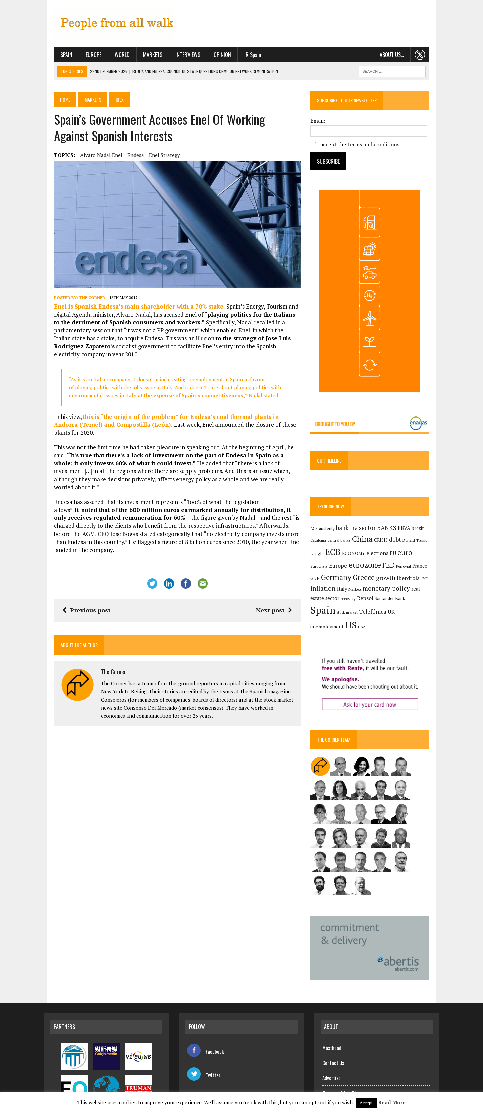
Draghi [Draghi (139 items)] (320, 556)
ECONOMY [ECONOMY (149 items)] (357, 556)
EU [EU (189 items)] (396, 555)
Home (55, 101)
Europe (83, 56)
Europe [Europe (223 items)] (323, 568)
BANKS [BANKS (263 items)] (390, 530)
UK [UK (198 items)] (359, 620)
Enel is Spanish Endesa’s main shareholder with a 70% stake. (130, 315)
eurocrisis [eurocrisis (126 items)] (426, 556)
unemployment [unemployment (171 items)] (380, 621)
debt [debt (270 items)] (399, 542)
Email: (321, 122)
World (111, 56)
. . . (430, 56)
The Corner (82, 306)
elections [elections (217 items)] (381, 555)
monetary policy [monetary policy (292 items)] (390, 591)
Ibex (112, 101)
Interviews (177, 56)
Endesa (125, 156)
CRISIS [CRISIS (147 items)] (384, 543)
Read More (392, 1102)
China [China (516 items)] (366, 542)
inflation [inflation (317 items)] (326, 591)
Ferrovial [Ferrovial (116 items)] (388, 569)
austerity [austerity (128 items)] (330, 531)
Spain (56, 56)
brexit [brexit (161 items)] (421, 531)
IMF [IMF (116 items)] (417, 581)
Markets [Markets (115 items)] (358, 592)
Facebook (205, 1028)
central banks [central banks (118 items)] (342, 543)
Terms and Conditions (343, 1070)
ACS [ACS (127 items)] (317, 531)
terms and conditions (377, 146)
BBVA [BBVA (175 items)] (407, 530)
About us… (402, 56)
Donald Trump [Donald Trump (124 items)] (418, 543)
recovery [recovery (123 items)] (336, 606)
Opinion (212, 56)
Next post (277, 587)
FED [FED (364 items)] (373, 568)
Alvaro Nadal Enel (91, 156)
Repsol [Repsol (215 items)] (353, 606)
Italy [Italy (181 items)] (346, 592)
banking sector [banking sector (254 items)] (359, 530)
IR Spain (242, 56)
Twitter (203, 1052)
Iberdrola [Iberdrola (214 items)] (401, 581)
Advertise (331, 1055)
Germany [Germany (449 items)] (329, 580)
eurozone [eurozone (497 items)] (349, 568)
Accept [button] (366, 1103)
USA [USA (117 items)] (415, 621)
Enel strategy (154, 156)
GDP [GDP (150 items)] (418, 569)
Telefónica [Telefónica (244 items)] (340, 620)
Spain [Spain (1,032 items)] (407, 604)
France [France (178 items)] (404, 569)
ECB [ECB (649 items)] (336, 554)
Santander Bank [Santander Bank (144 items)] (378, 606)
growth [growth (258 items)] (378, 581)
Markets (142, 56)
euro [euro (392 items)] (408, 555)
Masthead (331, 1024)
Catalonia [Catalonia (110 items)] (322, 543)
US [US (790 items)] (404, 619)
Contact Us (333, 1040)
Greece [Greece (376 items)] (356, 580)
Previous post (76, 587)
